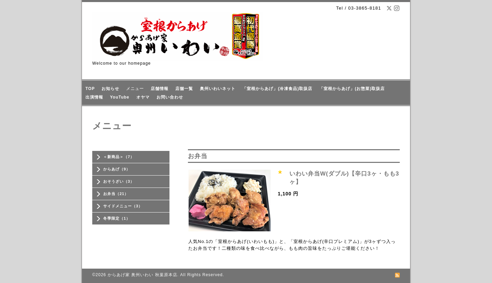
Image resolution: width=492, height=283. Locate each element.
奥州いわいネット (217, 88)
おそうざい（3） (118, 181)
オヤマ (143, 97)
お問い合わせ (169, 97)
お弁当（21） (115, 194)
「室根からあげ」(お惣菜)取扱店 (352, 88)
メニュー (135, 88)
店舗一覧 (184, 88)
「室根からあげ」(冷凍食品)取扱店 (277, 88)
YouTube (119, 97)
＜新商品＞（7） (118, 157)
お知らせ (110, 88)
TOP (90, 88)
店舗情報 (159, 88)
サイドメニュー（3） (122, 206)
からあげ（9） (116, 169)
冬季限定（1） (116, 218)
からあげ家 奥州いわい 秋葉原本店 (142, 274)
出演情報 (94, 97)
